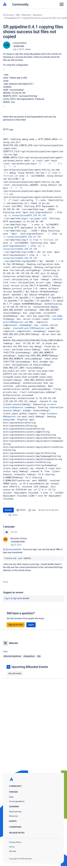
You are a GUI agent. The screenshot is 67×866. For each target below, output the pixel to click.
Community (20, 4)
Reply (5, 582)
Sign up (16, 598)
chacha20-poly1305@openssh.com (31, 328)
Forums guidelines (16, 801)
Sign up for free (15, 624)
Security (12, 851)
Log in (7, 598)
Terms (11, 847)
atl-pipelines (29, 656)
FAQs (11, 797)
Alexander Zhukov (18, 538)
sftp (39, 656)
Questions (37, 15)
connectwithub (19, 43)
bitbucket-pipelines (12, 656)
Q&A (18, 15)
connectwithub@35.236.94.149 (29, 215)
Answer (8, 510)
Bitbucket (26, 15)
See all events (14, 673)
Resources (13, 816)
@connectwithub (13, 549)
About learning (15, 811)
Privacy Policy (15, 842)
